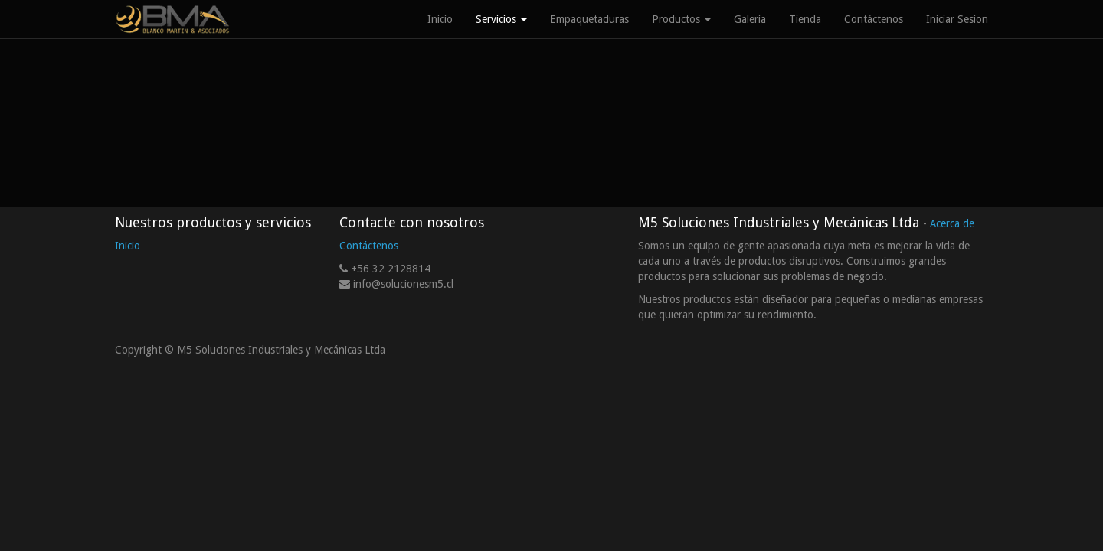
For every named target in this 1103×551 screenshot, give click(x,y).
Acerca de (952, 223)
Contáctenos (368, 246)
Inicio (127, 246)
